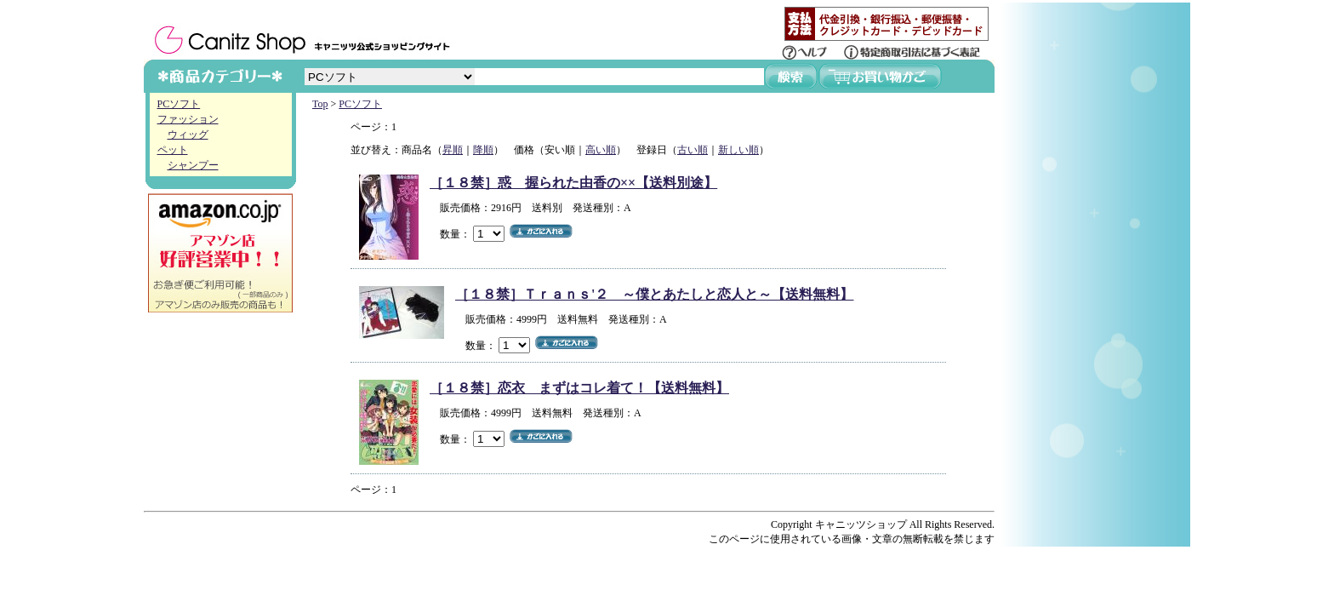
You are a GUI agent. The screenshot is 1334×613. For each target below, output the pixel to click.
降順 (483, 150)
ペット (172, 150)
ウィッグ (188, 134)
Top (320, 104)
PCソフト (179, 104)
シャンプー (193, 165)
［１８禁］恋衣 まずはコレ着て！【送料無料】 (579, 388)
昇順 (452, 150)
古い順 (692, 150)
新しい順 (738, 150)
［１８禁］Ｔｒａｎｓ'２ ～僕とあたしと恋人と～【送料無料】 (654, 294)
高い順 (600, 150)
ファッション (188, 119)
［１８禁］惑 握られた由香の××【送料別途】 (573, 182)
